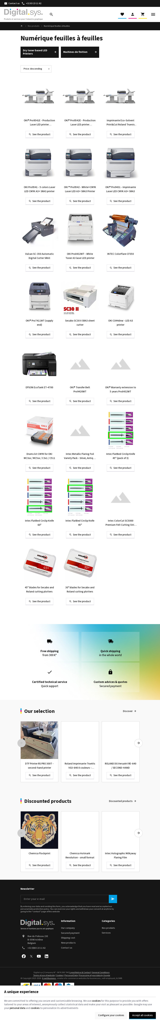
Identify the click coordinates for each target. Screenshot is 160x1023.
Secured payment (70, 933)
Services (106, 933)
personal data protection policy (35, 909)
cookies (96, 1001)
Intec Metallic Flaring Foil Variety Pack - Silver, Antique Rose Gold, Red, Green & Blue (80, 456)
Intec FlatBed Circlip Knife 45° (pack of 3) (120, 456)
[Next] (138, 743)
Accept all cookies (142, 1015)
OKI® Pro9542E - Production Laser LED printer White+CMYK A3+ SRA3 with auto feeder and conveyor (80, 123)
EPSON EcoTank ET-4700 (39, 387)
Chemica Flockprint (39, 853)
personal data (17, 1008)
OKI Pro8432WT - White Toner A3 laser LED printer (80, 256)
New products (68, 943)
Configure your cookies (111, 1015)
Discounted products (47, 801)
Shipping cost (68, 938)
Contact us (66, 948)
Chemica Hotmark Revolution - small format (80, 855)
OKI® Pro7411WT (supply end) (39, 323)
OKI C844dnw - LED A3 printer (120, 323)
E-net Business (49, 978)
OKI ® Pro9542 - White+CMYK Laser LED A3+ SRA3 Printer (80, 189)
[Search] (51, 14)
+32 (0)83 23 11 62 (36, 948)
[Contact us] (12, 3)
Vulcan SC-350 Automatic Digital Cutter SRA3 (39, 256)
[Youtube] (39, 956)
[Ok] (113, 899)
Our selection (39, 711)
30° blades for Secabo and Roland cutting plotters (79, 589)
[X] (31, 956)
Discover (128, 711)
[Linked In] (46, 956)
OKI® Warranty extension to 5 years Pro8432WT (120, 389)
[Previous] (21, 743)
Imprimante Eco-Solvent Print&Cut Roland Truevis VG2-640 (121, 123)
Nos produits (33, 26)
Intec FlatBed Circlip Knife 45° (80, 523)
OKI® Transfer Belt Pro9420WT (80, 389)
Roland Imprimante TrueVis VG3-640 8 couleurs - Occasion (80, 766)
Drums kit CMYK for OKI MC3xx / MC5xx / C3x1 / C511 (39, 456)
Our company (68, 928)
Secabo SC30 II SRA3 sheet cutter (80, 323)
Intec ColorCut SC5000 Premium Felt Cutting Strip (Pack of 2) (121, 523)
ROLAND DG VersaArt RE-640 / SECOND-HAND (120, 766)
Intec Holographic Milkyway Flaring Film (120, 855)
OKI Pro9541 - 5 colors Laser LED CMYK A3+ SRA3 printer (39, 189)
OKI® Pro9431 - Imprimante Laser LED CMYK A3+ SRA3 (120, 189)
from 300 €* (49, 646)
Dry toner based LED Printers (35, 52)
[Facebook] (24, 956)
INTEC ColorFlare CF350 (120, 254)
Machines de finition (75, 52)
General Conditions (101, 972)
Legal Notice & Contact (80, 972)
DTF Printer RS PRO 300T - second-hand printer (39, 766)
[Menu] (153, 14)
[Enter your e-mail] (69, 899)
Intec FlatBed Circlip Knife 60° (39, 523)
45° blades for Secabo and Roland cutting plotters (39, 589)
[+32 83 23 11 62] (31, 3)
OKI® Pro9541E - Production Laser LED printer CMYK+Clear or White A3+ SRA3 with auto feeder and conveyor (39, 123)
